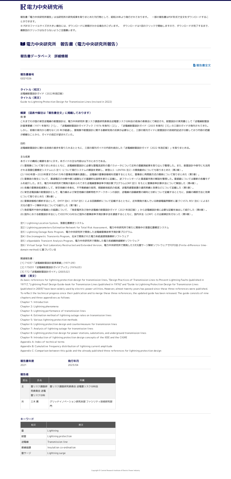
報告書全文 (203, 65)
